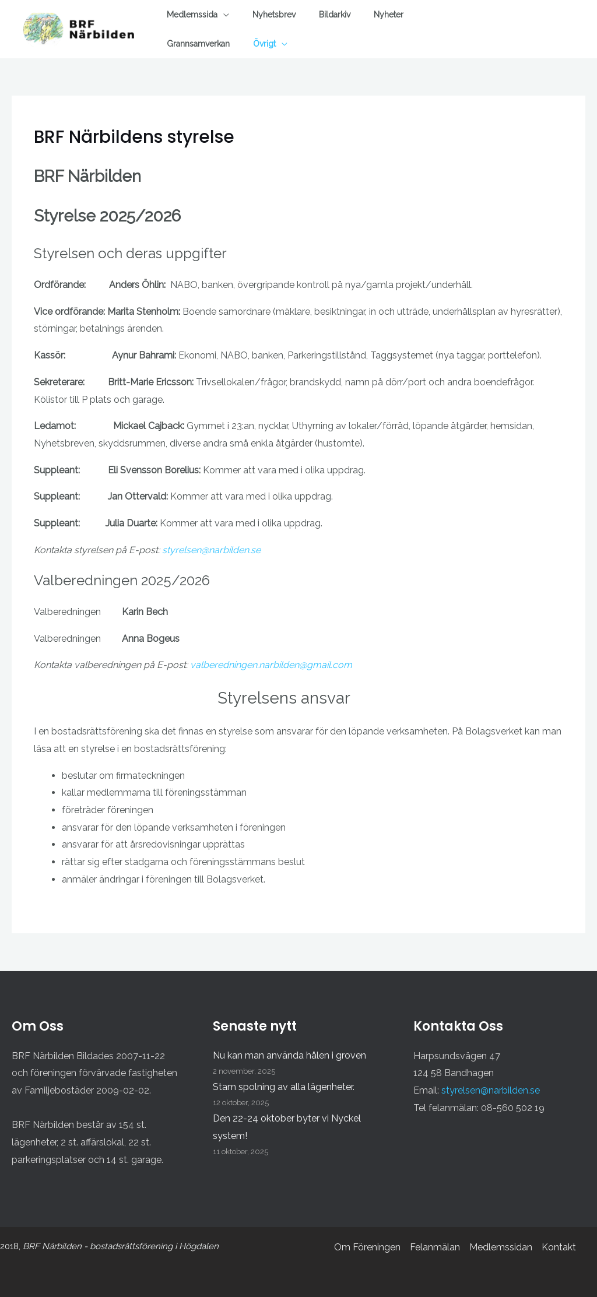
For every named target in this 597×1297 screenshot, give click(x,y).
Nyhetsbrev (274, 14)
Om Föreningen (367, 1247)
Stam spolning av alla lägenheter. (283, 1086)
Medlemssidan (500, 1247)
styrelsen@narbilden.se (211, 550)
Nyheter (388, 14)
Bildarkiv (334, 14)
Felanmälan (435, 1247)
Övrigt (264, 43)
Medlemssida (192, 14)
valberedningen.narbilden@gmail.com (271, 664)
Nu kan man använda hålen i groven (289, 1055)
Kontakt (559, 1247)
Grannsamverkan (198, 43)
